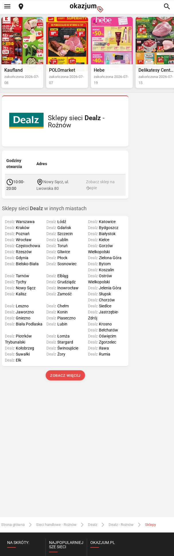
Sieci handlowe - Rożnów (56, 524)
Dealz (92, 524)
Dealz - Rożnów (121, 524)
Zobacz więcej (65, 375)
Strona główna (13, 524)
